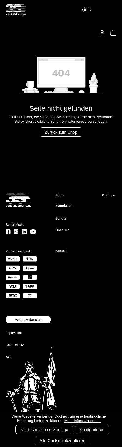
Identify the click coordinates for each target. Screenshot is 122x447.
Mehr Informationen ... (82, 421)
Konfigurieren (92, 429)
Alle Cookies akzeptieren (62, 440)
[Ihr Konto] (102, 32)
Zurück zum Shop (61, 132)
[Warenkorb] (112, 32)
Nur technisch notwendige (44, 429)
